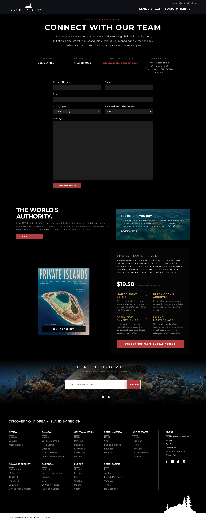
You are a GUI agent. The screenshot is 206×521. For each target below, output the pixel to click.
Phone (108, 82)
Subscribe (129, 384)
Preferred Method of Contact (120, 106)
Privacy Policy (171, 456)
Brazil (105, 436)
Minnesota (136, 456)
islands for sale (149, 9)
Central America (82, 431)
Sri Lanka (13, 484)
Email (56, 94)
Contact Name (61, 82)
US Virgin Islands (49, 484)
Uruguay (107, 452)
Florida (134, 436)
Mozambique (15, 444)
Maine (134, 444)
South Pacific (111, 463)
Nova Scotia (46, 444)
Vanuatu (107, 480)
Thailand (13, 476)
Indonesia (14, 480)
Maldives (13, 472)
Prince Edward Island (51, 456)
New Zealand (110, 488)
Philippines (14, 468)
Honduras (77, 444)
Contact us (169, 448)
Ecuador (107, 448)
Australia (107, 472)
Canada (45, 431)
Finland (76, 472)
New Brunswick (48, 452)
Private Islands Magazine (177, 436)
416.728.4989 (82, 63)
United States (139, 431)
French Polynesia (112, 476)
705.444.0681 (46, 63)
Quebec (44, 448)
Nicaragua (77, 448)
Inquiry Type (59, 106)
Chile (105, 440)
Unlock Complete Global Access (150, 344)
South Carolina (138, 452)
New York (136, 448)
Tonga (106, 484)
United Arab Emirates (20, 488)
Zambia (12, 440)
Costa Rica (77, 452)
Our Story (169, 444)
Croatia (75, 480)
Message (57, 118)
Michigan (135, 440)
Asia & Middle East (20, 463)
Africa (13, 431)
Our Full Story (29, 236)
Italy (74, 476)
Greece (75, 468)
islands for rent (175, 9)
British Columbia (49, 440)
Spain (75, 488)
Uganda (13, 436)
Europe (76, 463)
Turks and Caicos (49, 488)
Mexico (75, 456)
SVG (42, 480)
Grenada (44, 476)
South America (112, 431)
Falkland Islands (111, 444)
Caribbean (47, 463)
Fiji (104, 468)
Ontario (44, 436)
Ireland (75, 484)
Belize (75, 436)
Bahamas (45, 468)
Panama (76, 440)
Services (168, 440)
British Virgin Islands (51, 472)
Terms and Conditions (175, 452)
